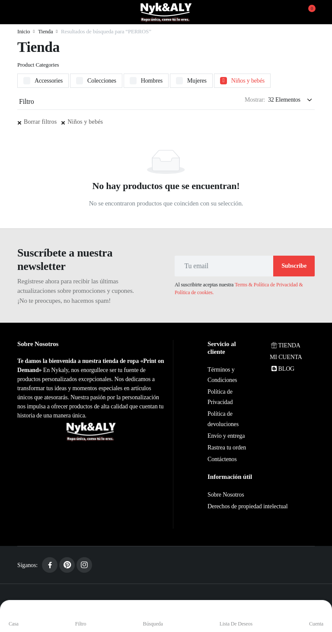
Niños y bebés (248, 80)
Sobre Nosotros (226, 494)
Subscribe (293, 266)
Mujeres (197, 80)
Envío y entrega (226, 436)
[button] (306, 12)
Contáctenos (222, 459)
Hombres (152, 80)
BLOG (282, 369)
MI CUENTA (286, 357)
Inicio (23, 31)
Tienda (45, 31)
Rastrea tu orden (227, 447)
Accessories (49, 80)
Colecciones (101, 80)
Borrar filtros (40, 122)
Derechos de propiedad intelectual (248, 506)
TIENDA (285, 345)
